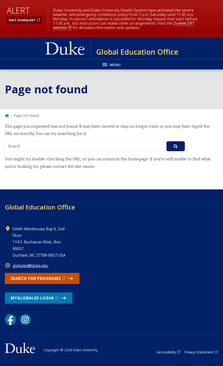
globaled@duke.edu (30, 265)
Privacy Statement (199, 352)
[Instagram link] (25, 319)
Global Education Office (40, 207)
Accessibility (166, 352)
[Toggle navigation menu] (111, 64)
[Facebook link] (10, 319)
